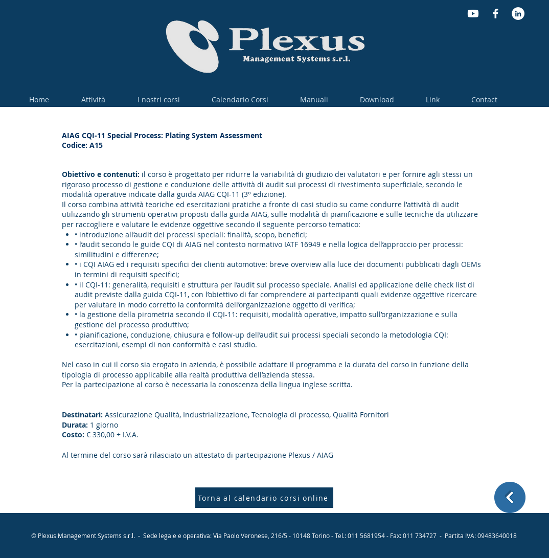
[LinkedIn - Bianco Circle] (518, 13)
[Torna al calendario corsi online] (264, 497)
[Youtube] (473, 13)
